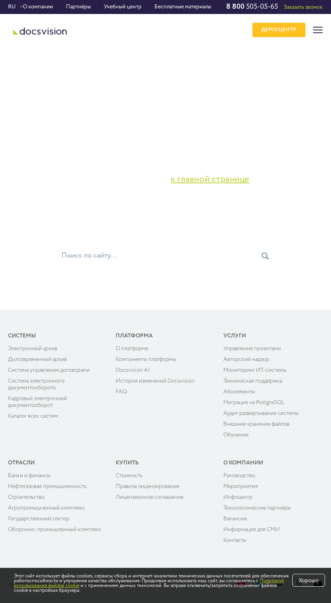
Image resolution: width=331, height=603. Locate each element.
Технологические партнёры (257, 508)
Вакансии (235, 519)
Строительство (26, 497)
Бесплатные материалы (182, 7)
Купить (127, 463)
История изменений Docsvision (155, 381)
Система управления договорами (49, 370)
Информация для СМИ (251, 529)
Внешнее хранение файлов (256, 424)
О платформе (132, 348)
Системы (22, 336)
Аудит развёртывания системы (261, 413)
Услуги (234, 336)
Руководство (239, 475)
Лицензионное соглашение (149, 497)
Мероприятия (240, 486)
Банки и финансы (29, 475)
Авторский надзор (246, 359)
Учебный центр (123, 7)
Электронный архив (32, 348)
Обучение (235, 435)
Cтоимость (129, 475)
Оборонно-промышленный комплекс (55, 529)
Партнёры (78, 7)
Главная (18, 67)
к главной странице (210, 179)
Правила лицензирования (147, 486)
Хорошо (309, 580)
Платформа (134, 336)
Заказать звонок (303, 7)
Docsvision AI (133, 370)
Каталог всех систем (33, 416)
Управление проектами (252, 348)
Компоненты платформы (146, 359)
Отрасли (21, 463)
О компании (38, 7)
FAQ (121, 392)
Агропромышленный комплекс (46, 508)
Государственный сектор (38, 519)
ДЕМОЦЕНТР (279, 30)
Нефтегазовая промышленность (47, 486)
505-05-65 (252, 6)
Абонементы (239, 392)
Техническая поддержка (252, 381)
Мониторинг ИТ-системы (255, 370)
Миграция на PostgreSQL (254, 402)
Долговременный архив (37, 359)
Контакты (234, 540)
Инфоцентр (237, 497)
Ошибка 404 (50, 67)
